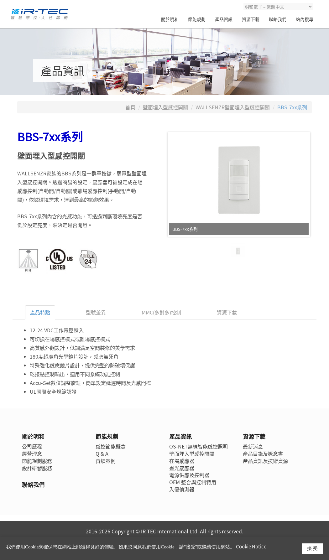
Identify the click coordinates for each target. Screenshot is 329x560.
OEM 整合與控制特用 (192, 482)
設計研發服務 (37, 468)
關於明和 (170, 19)
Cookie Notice (251, 546)
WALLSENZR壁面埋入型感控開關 (233, 107)
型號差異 (96, 312)
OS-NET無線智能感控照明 (198, 446)
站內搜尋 (304, 19)
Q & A (102, 453)
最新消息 (253, 446)
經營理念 (32, 453)
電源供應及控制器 (189, 475)
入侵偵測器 (181, 489)
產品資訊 (223, 19)
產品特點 (40, 312)
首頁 (130, 107)
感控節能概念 (111, 446)
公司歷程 (32, 446)
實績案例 (106, 460)
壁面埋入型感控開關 (165, 107)
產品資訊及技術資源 (265, 460)
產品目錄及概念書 (263, 453)
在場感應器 (181, 460)
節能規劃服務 (37, 460)
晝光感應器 (181, 468)
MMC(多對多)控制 (161, 312)
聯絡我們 (277, 19)
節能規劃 (197, 19)
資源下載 (250, 19)
